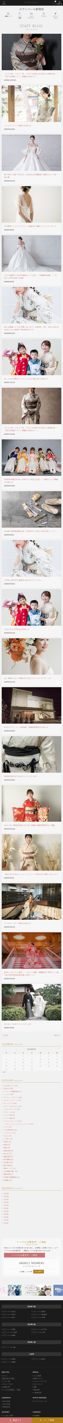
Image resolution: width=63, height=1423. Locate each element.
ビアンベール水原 (38, 1317)
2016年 (6, 1223)
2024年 (6, 1199)
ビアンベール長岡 (9, 1329)
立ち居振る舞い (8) (10, 1171)
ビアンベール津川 (9, 1314)
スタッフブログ (8, 1384)
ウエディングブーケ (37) (12, 1100)
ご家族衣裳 (37, 1392)
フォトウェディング (40, 1401)
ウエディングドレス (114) (13, 1097)
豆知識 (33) (8, 1180)
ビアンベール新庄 (38, 1359)
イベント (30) (8, 1094)
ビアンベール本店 (9, 1311)
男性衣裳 (37, 1390)
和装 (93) (7, 1147)
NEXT (56, 1035)
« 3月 (3, 1072)
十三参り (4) (8, 1139)
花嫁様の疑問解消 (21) (11, 1177)
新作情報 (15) (8, 1159)
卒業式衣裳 (6, 1407)
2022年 (6, 1205)
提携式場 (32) (8, 1156)
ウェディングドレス (40, 1381)
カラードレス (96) (10, 1103)
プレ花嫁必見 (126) (10, 1130)
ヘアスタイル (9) (9, 1133)
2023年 (6, 1202)
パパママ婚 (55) (9, 1118)
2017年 (6, 1220)
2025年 (6, 1196)
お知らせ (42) (8, 1088)
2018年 (6, 1217)
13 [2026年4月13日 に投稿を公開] (6, 1062)
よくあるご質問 (8, 1415)
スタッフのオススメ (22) (12, 1106)
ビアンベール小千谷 (39, 1329)
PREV (6, 1035)
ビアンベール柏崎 (9, 1335)
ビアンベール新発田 (31, 9)
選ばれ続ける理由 (8, 1378)
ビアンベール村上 (9, 1317)
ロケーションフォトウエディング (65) (19, 1124)
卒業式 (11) (7, 1142)
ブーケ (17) (8, 1127)
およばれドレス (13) (11, 1085)
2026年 (6, 1193)
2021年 (6, 1208)
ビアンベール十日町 (10, 1332)
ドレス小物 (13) (9, 1115)
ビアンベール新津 (38, 1311)
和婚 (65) (7, 1145)
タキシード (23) (9, 1112)
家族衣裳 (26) (8, 1150)
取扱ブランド (38, 1378)
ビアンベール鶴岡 (9, 1362)
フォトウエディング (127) (13, 1121)
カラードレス (38, 1384)
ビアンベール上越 (9, 1347)
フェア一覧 (6, 1381)
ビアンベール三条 (38, 1332)
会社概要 (37, 1415)
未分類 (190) (8, 1162)
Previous (4, 1290)
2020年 (6, 1211)
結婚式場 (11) (8, 1174)
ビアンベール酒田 (9, 1359)
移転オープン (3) (9, 1168)
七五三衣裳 (6, 1404)
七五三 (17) (8, 1136)
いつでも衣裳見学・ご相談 (24, 1255)
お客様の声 (6, 1387)
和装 (35, 1387)
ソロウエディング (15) (11, 1109)
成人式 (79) (8, 1153)
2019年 (6, 1214)
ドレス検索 (37, 1376)
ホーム (5, 1376)
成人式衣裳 (6, 1401)
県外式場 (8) (8, 1165)
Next (59, 1290)
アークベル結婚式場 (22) (12, 1091)
